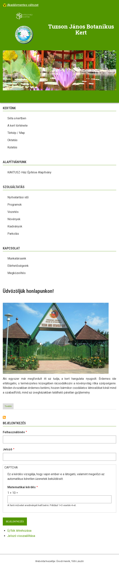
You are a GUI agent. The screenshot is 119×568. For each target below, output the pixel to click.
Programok (14, 204)
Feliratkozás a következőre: (4, 417)
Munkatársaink (16, 258)
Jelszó (7, 449)
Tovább (9, 407)
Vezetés (13, 212)
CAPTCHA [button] (11, 467)
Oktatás (12, 140)
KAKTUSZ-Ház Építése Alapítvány (29, 172)
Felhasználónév (14, 432)
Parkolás (13, 233)
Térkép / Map (16, 133)
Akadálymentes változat (22, 5)
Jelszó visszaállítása (21, 536)
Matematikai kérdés (21, 487)
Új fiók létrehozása (19, 530)
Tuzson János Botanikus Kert (81, 29)
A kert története (17, 125)
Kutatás (12, 147)
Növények (13, 219)
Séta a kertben (16, 118)
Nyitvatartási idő (18, 197)
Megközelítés (16, 273)
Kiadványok (14, 226)
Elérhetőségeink (18, 266)
